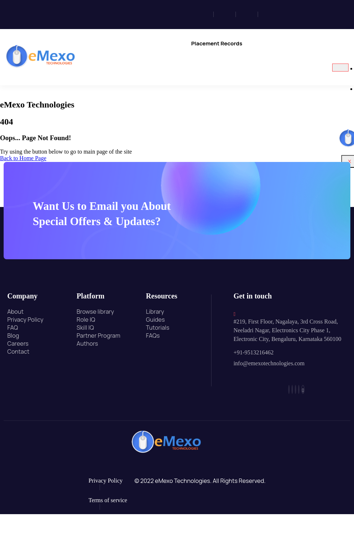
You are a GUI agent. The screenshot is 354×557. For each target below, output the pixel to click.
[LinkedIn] (249, 14)
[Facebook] (204, 14)
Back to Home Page (23, 158)
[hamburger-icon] (340, 68)
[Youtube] (292, 14)
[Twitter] (271, 14)
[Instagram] (226, 14)
